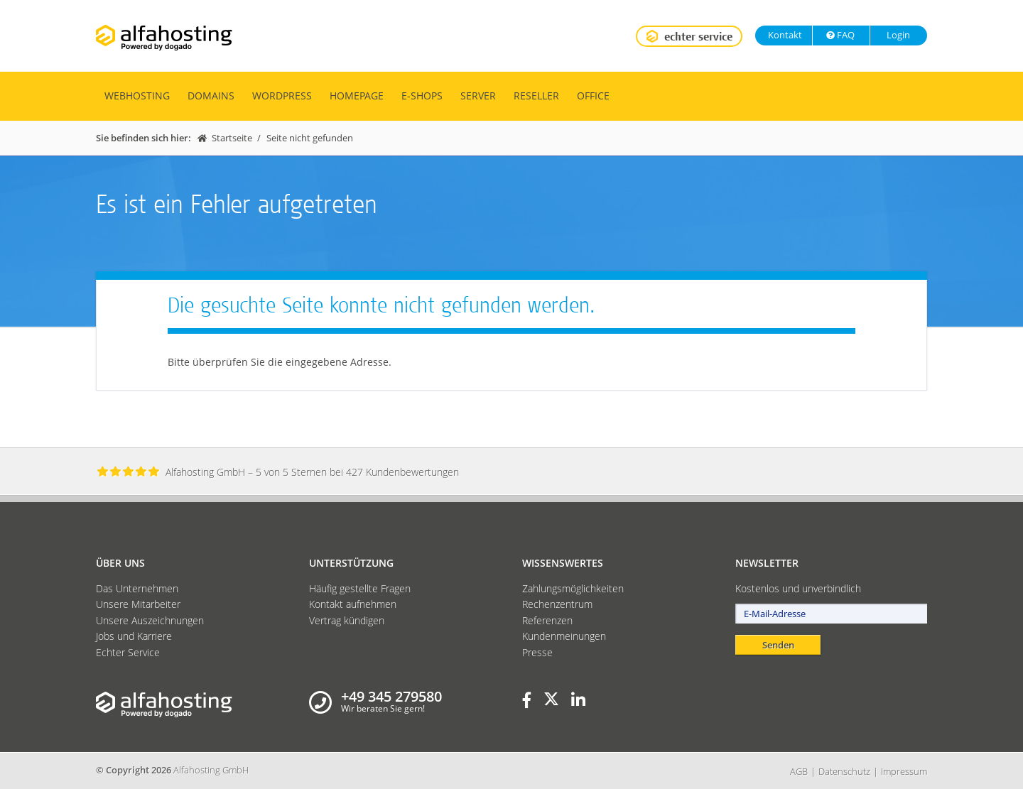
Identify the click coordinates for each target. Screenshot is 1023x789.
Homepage (357, 95)
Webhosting (137, 95)
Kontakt (784, 34)
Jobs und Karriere (134, 636)
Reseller (536, 95)
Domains (211, 95)
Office (593, 95)
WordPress (282, 95)
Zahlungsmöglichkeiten (573, 588)
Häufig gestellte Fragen (360, 588)
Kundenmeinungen (564, 636)
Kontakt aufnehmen (352, 604)
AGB (799, 771)
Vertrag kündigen (346, 620)
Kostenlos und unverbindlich (798, 588)
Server (478, 95)
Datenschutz (844, 771)
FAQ (840, 34)
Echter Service (128, 652)
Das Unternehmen (137, 588)
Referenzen (547, 620)
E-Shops (422, 95)
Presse (537, 652)
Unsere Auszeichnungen (150, 620)
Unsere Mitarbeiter (138, 604)
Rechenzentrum (557, 604)
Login (897, 34)
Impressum (904, 771)
